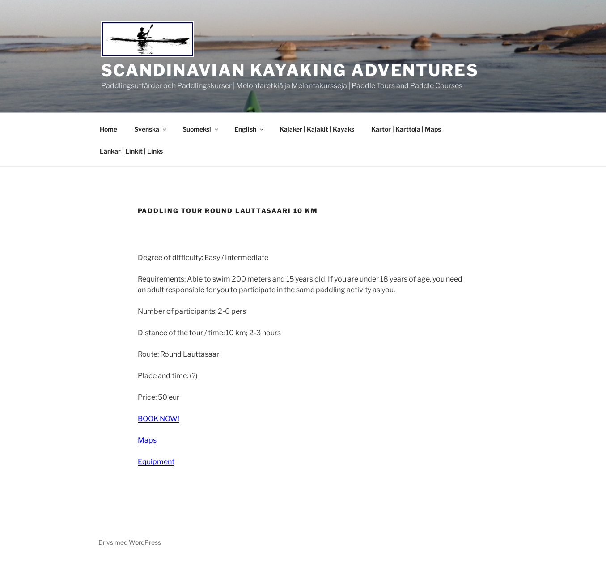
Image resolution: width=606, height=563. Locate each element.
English (249, 129)
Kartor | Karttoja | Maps (406, 129)
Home (108, 129)
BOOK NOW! (158, 418)
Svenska (151, 129)
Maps (147, 440)
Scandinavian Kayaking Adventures (290, 70)
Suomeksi (201, 129)
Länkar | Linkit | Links (131, 151)
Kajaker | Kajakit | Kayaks (317, 129)
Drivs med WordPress (129, 542)
